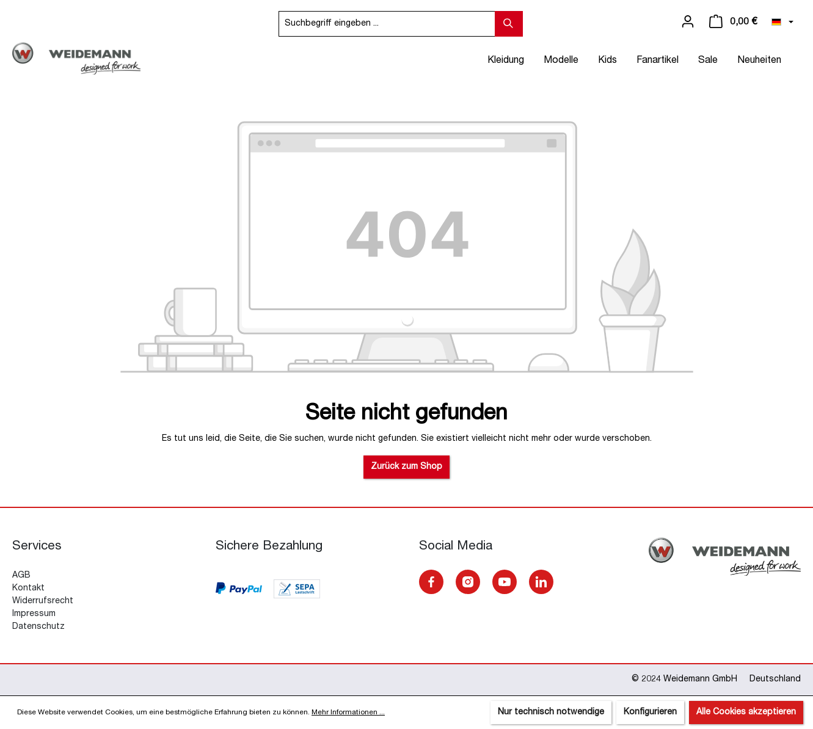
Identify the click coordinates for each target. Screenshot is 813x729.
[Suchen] (509, 24)
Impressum (34, 614)
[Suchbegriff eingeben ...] (387, 24)
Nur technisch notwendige (551, 712)
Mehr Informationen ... (348, 712)
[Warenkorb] (733, 22)
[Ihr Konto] (688, 22)
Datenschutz (38, 627)
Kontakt (28, 588)
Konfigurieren (650, 712)
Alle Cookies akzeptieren (746, 712)
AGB (21, 575)
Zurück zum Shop (406, 467)
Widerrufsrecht (42, 601)
